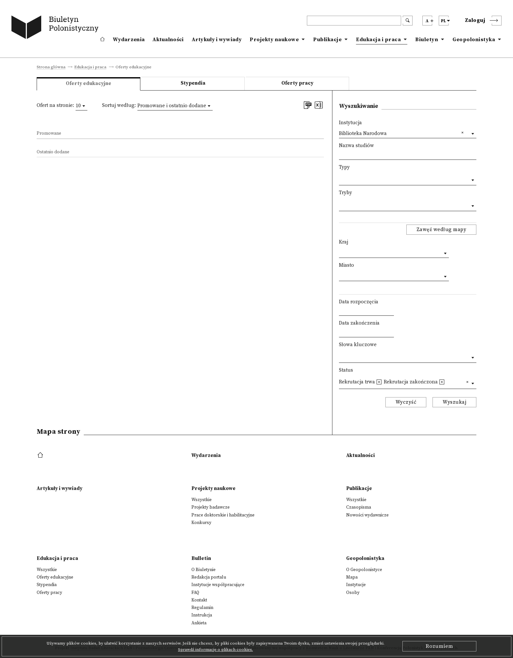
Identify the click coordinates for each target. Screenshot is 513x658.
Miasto (346, 265)
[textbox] (341, 179)
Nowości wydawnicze (367, 515)
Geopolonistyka (473, 39)
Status (346, 370)
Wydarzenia (129, 39)
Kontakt (199, 600)
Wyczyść (406, 402)
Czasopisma (358, 507)
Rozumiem (439, 646)
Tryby (345, 193)
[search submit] (408, 20)
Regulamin (202, 608)
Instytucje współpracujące (217, 585)
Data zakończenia (359, 323)
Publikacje (327, 39)
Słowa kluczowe (358, 345)
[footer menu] (41, 455)
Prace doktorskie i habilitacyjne (223, 515)
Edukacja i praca (378, 39)
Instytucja (350, 123)
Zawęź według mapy (441, 230)
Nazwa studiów (356, 146)
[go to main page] (56, 28)
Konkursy (201, 523)
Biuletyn (426, 39)
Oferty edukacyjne (55, 577)
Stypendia (193, 83)
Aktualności (168, 39)
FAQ (195, 593)
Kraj (343, 242)
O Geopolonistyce (364, 570)
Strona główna (51, 67)
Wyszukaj (454, 402)
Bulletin (201, 558)
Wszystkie (201, 500)
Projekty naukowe (274, 39)
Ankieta (198, 623)
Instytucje (356, 585)
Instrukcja (201, 615)
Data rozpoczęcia (358, 302)
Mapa (352, 577)
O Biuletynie (203, 570)
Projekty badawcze (210, 507)
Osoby (353, 593)
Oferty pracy (297, 83)
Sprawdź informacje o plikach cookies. (215, 649)
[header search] (354, 20)
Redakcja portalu (208, 577)
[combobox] (81, 105)
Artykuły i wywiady (217, 39)
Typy (344, 167)
